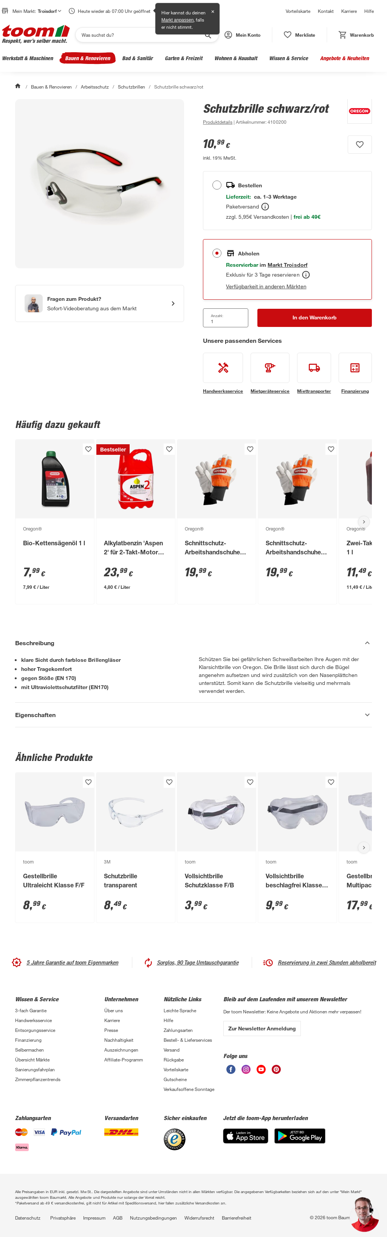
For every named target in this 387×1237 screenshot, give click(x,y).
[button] (242, 34)
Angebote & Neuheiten (344, 58)
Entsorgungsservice (35, 1030)
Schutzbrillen (131, 87)
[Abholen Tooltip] (306, 274)
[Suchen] (142, 34)
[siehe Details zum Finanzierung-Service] (355, 373)
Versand (172, 1050)
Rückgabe (174, 1060)
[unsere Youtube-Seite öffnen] (261, 1072)
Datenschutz (27, 1218)
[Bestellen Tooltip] (265, 206)
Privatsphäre (63, 1218)
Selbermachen (29, 1050)
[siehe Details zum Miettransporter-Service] (314, 373)
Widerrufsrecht (199, 1218)
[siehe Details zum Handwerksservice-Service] (223, 373)
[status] (299, 34)
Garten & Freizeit (183, 58)
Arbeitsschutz (95, 87)
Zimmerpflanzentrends (37, 1079)
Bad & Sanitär (137, 58)
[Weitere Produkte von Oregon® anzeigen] (356, 112)
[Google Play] (299, 1141)
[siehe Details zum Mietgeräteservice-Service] (270, 373)
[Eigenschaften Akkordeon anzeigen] (193, 715)
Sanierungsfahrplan (35, 1069)
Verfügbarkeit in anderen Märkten (266, 286)
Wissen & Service (288, 58)
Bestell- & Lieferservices (188, 1040)
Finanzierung (28, 1040)
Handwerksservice (33, 1020)
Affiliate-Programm (123, 1060)
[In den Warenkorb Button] (314, 318)
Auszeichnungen (121, 1050)
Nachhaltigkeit (118, 1040)
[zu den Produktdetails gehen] (217, 121)
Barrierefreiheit (236, 1218)
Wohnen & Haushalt (235, 58)
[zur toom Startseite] (36, 35)
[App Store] (245, 1141)
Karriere (349, 11)
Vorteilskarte (298, 11)
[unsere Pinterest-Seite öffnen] (276, 1072)
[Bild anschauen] (99, 183)
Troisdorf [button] (49, 11)
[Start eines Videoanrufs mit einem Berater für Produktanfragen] (99, 303)
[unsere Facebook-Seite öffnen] (230, 1072)
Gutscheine (175, 1079)
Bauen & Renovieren (87, 58)
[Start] (18, 86)
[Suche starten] (207, 35)
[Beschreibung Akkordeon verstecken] (193, 643)
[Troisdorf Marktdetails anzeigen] (287, 265)
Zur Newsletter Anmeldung (262, 1028)
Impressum (94, 1218)
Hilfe (369, 11)
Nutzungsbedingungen (153, 1218)
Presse (111, 1030)
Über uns (113, 1010)
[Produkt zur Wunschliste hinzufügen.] (359, 144)
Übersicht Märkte (32, 1060)
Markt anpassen (177, 20)
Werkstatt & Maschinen (27, 58)
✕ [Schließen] (213, 11)
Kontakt (326, 11)
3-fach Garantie (30, 1010)
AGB (117, 1218)
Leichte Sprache (180, 1010)
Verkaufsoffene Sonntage (189, 1089)
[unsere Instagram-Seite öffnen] (246, 1072)
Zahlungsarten (178, 1030)
